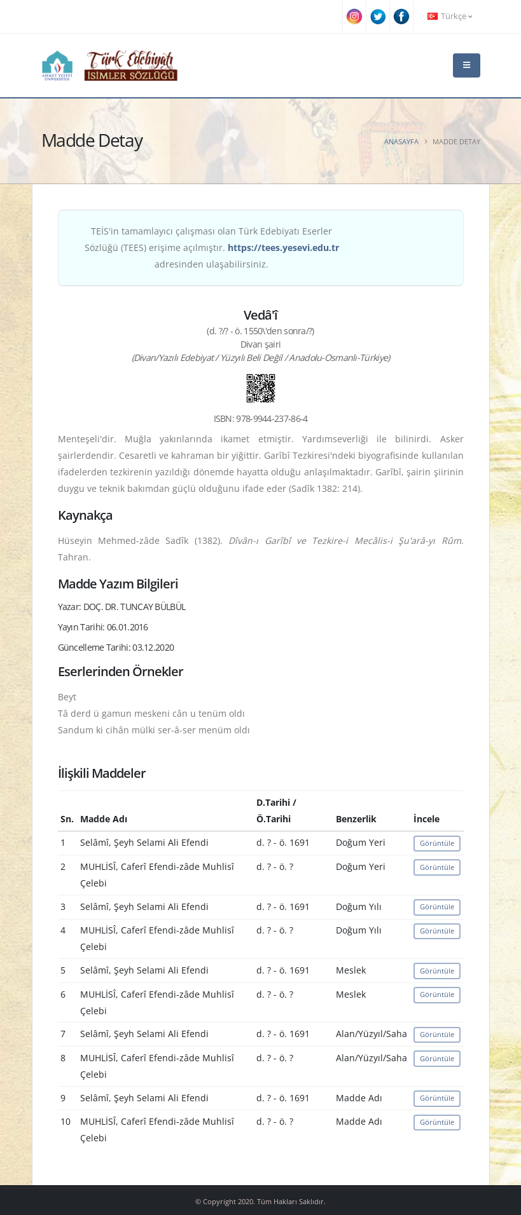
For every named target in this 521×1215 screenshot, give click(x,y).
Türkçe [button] (449, 16)
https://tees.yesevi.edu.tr (283, 247)
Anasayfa (401, 141)
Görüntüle (437, 843)
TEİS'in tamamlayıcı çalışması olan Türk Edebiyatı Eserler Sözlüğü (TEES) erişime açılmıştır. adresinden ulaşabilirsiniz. (212, 247)
